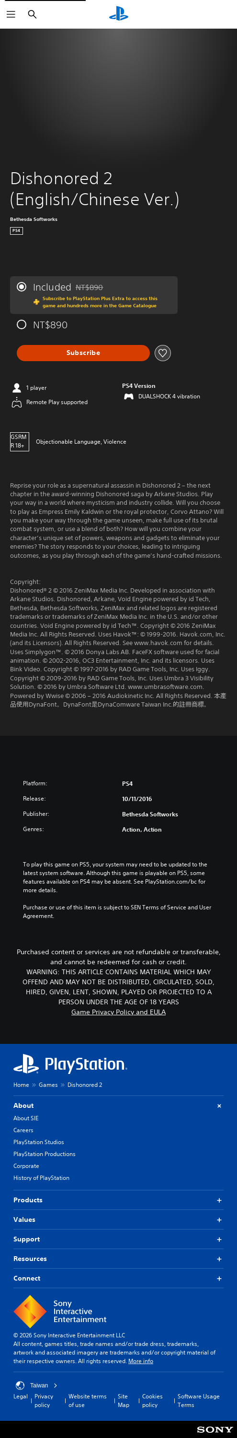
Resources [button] (118, 1258)
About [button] (118, 1106)
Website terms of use (87, 1400)
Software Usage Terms (199, 1400)
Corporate (26, 1166)
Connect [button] (118, 1278)
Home (21, 1085)
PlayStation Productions (44, 1154)
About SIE (25, 1118)
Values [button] (118, 1219)
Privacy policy (43, 1400)
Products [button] (118, 1200)
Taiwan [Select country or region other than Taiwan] (36, 1385)
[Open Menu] (11, 14)
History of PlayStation (41, 1178)
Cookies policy (152, 1400)
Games (48, 1085)
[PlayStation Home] (119, 14)
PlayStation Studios (38, 1142)
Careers (23, 1130)
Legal (20, 1396)
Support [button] (118, 1239)
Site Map (123, 1400)
